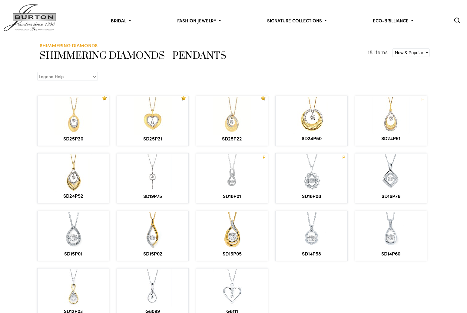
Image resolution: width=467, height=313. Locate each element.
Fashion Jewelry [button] (197, 20)
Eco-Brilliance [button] (391, 20)
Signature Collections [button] (295, 20)
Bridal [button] (119, 20)
